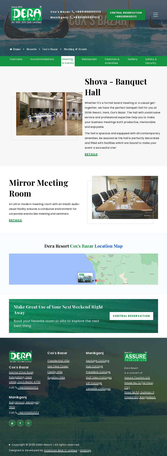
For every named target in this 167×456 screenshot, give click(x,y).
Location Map (109, 246)
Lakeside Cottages (98, 388)
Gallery (133, 59)
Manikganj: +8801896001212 (75, 17)
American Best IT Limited (60, 450)
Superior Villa (56, 377)
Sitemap (85, 450)
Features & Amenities (112, 61)
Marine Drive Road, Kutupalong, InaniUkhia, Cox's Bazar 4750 (25, 377)
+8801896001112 (26, 387)
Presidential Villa (58, 360)
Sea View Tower (57, 366)
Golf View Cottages (99, 377)
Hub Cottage (94, 366)
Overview (16, 59)
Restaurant (89, 59)
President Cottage (98, 372)
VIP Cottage (94, 383)
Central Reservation (131, 316)
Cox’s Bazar (50, 49)
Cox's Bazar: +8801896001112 (75, 12)
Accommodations (42, 59)
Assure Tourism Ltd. (137, 377)
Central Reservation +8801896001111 (126, 14)
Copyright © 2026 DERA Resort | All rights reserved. (46, 445)
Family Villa (54, 372)
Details (91, 154)
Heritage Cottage (97, 360)
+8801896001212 (27, 413)
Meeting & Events (68, 61)
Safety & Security (151, 61)
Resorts (32, 49)
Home (15, 49)
